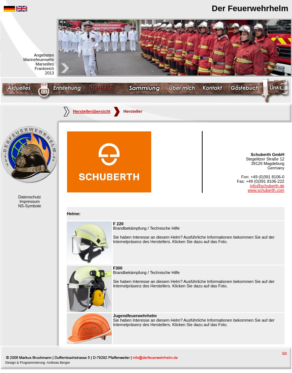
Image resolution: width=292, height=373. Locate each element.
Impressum (29, 201)
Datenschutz (29, 197)
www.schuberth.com (266, 190)
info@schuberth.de (267, 186)
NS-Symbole (29, 206)
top (284, 353)
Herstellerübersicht (87, 111)
